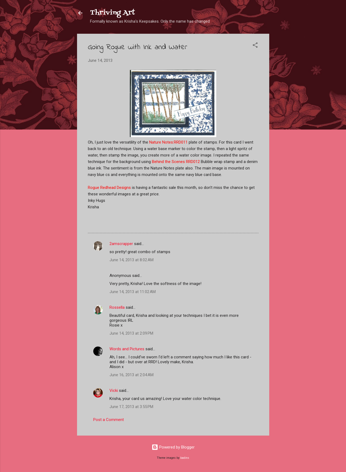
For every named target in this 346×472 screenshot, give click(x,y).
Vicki (113, 390)
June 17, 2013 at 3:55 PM (131, 406)
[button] (255, 46)
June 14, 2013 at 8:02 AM (131, 259)
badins (184, 458)
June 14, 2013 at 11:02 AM (132, 291)
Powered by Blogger (173, 447)
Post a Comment (108, 419)
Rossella (117, 307)
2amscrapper (121, 243)
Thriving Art (112, 13)
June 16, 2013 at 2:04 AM (131, 374)
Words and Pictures (126, 349)
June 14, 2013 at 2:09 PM (131, 333)
